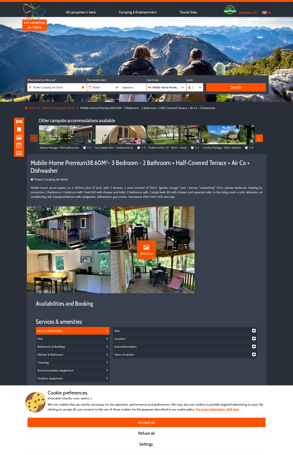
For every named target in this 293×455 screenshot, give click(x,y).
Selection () (248, 12)
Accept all (146, 422)
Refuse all (146, 433)
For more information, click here (217, 409)
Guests (189, 80)
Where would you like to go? (41, 80)
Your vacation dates (96, 80)
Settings (146, 444)
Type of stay (152, 80)
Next (259, 138)
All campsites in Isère (81, 12)
